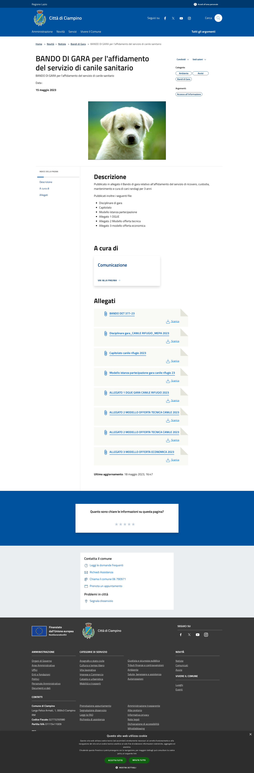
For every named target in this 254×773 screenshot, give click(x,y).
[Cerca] (218, 18)
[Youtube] (180, 18)
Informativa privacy (138, 715)
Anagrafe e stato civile (92, 661)
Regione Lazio (39, 4)
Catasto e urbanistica (91, 679)
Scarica (172, 321)
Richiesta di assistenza (92, 719)
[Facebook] (164, 18)
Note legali (133, 719)
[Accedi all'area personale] (206, 4)
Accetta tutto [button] (115, 760)
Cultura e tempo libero (92, 665)
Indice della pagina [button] (49, 171)
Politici (35, 679)
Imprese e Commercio (91, 674)
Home (39, 44)
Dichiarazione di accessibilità (143, 724)
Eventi (179, 689)
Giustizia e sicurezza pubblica (144, 661)
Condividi (183, 59)
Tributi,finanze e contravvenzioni (146, 665)
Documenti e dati (41, 688)
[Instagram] (188, 18)
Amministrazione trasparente (144, 706)
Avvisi (179, 670)
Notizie (62, 44)
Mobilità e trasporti (90, 683)
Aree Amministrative (43, 665)
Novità (50, 44)
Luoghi (179, 685)
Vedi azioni (200, 59)
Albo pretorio (135, 710)
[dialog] (127, 752)
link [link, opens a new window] (135, 753)
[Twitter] (172, 18)
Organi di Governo (42, 661)
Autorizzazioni (135, 679)
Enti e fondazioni (41, 674)
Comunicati (182, 665)
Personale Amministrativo (46, 683)
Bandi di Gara (78, 44)
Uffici (34, 670)
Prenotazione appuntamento (95, 706)
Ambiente (133, 670)
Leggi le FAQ (86, 715)
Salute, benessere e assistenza (144, 674)
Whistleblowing (136, 728)
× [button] (250, 734)
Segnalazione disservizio (93, 710)
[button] (127, 767)
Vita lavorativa (88, 670)
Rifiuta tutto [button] (139, 760)
